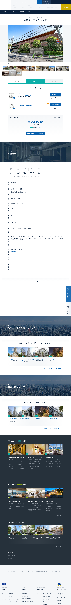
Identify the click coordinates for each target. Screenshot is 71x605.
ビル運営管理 (25, 560)
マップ (39, 127)
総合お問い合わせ (21, 599)
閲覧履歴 (56, 3)
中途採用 (59, 567)
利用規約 (43, 599)
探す (14, 5)
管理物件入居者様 (46, 3)
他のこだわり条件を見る (56, 436)
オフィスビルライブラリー (28, 566)
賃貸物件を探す (11, 519)
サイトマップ (50, 599)
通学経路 (20, 227)
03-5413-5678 (35, 125)
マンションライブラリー (52, 7)
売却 (44, 566)
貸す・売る (4, 563)
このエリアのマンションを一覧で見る (53, 330)
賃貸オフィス (25, 557)
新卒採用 (59, 564)
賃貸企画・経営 (46, 560)
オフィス (19, 2)
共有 (68, 313)
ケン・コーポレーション (63, 562)
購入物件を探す (11, 522)
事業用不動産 (27, 2)
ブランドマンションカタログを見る (53, 510)
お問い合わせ (66, 7)
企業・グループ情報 (36, 2)
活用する (30, 5)
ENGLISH (44, 1)
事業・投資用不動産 (26, 563)
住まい (14, 2)
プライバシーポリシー (33, 599)
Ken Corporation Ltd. (5, 5)
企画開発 (45, 569)
